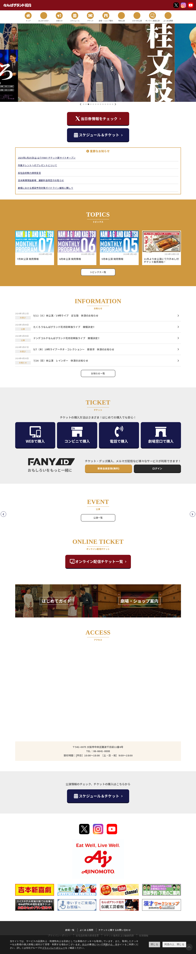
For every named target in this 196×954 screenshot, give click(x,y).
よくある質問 (86, 930)
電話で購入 (119, 435)
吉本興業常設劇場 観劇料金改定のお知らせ (41, 180)
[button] (83, 104)
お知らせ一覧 (98, 373)
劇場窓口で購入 (161, 435)
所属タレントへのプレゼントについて (37, 165)
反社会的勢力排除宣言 (29, 172)
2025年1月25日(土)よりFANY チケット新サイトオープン (47, 157)
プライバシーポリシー (53, 948)
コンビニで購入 (77, 435)
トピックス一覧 (98, 272)
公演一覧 (98, 517)
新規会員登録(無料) (108, 468)
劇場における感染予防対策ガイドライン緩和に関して (45, 187)
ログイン (157, 468)
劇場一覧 (69, 930)
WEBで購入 (35, 435)
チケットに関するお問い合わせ (114, 930)
